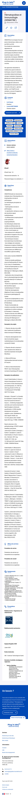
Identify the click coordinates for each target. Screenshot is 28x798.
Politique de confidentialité (7, 789)
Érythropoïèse (18, 120)
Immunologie (18, 125)
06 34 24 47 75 (8, 769)
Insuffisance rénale (10, 123)
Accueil (3, 7)
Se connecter (16, 2)
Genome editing (14, 133)
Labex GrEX (7, 647)
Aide (3, 750)
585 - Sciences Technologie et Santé (13, 655)
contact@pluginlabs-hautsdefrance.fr (13, 771)
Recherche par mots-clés (8, 735)
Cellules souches (18, 128)
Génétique (9, 125)
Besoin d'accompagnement (8, 752)
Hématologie (9, 120)
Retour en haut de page (17, 717)
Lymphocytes (9, 128)
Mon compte (5, 740)
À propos (4, 747)
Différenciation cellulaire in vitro (14, 131)
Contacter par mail (11, 112)
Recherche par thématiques (8, 738)
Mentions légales (5, 785)
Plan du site (4, 787)
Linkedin (7, 773)
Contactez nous (8, 712)
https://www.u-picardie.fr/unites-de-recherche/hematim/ (12, 153)
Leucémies (19, 123)
